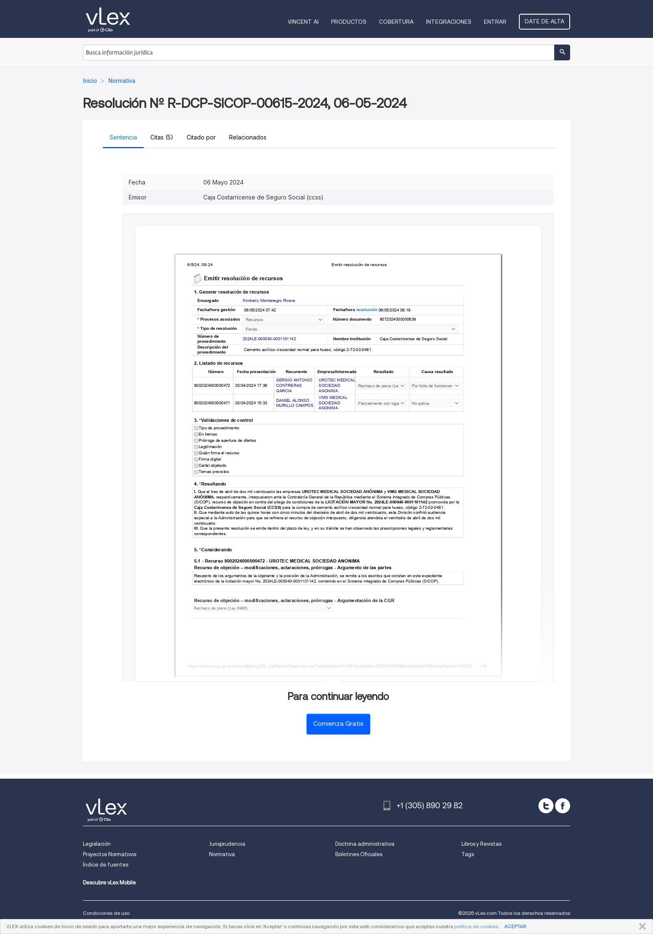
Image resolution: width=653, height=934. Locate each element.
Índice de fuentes (105, 865)
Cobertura (396, 21)
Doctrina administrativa (364, 844)
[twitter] (545, 805)
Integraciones (448, 21)
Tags (467, 854)
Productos (348, 21)
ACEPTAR (515, 926)
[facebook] (562, 805)
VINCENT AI (303, 21)
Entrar (495, 21)
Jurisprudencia (227, 844)
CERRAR (640, 926)
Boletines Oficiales (358, 854)
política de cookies (476, 926)
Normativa (222, 854)
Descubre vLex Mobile (109, 882)
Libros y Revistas (481, 844)
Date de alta (544, 21)
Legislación (97, 844)
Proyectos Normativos (109, 854)
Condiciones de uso (106, 913)
